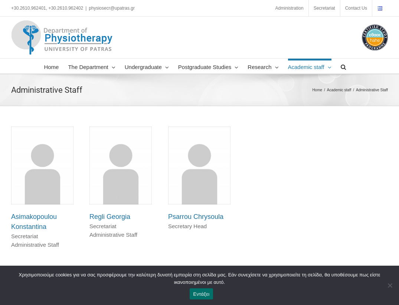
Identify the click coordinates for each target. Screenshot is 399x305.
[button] (343, 66)
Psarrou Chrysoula (195, 216)
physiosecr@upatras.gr (112, 8)
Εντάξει (201, 294)
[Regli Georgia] (120, 130)
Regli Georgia (109, 216)
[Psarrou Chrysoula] (199, 130)
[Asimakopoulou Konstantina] (42, 130)
